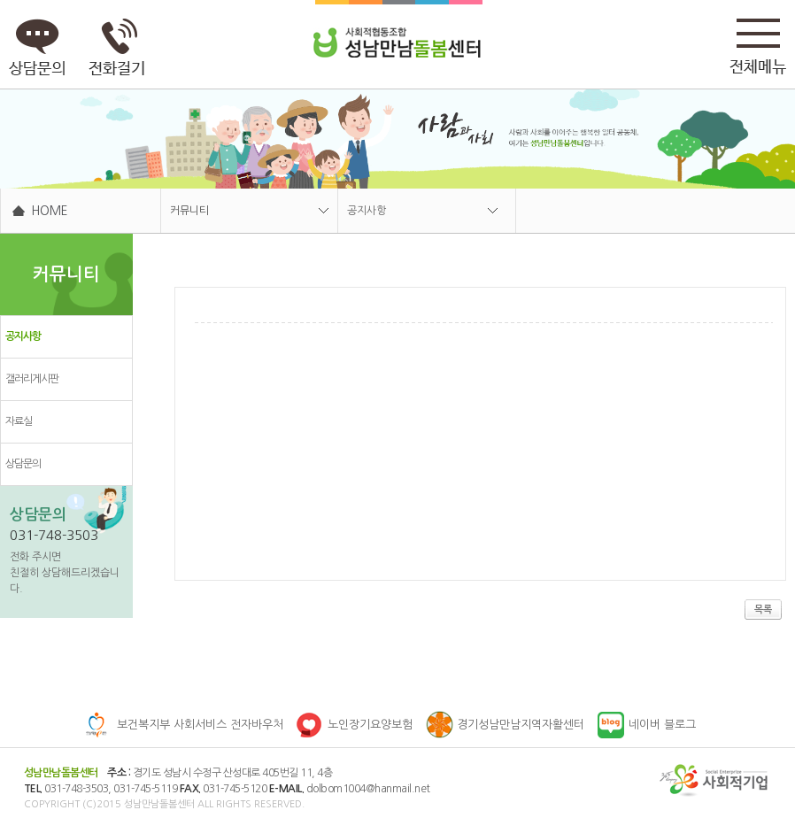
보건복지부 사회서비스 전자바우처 (200, 724)
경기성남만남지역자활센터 (520, 724)
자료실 (18, 421)
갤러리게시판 (31, 379)
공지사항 (366, 210)
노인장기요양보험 (370, 724)
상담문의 (23, 464)
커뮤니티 (189, 210)
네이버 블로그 (662, 724)
